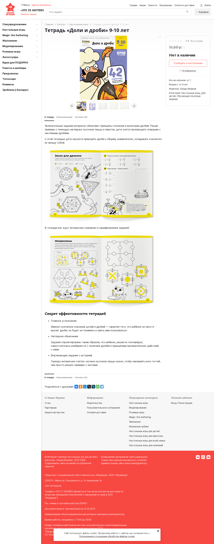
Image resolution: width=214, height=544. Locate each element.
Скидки (133, 5)
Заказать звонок (29, 14)
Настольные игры (190, 93)
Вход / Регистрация (181, 403)
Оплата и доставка (184, 5)
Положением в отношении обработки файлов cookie (107, 536)
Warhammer (135, 421)
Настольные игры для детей (144, 431)
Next (134, 106)
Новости (152, 5)
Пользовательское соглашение (103, 407)
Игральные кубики (139, 426)
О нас (48, 403)
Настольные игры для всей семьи (147, 440)
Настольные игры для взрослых (146, 436)
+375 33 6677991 (32, 10)
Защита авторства (54, 412)
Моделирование (138, 407)
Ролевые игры (136, 412)
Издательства (94, 403)
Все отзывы (197, 41)
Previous (72, 106)
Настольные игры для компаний (146, 445)
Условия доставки (96, 412)
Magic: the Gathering (140, 417)
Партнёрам (51, 407)
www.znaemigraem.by (136, 463)
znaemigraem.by (116, 514)
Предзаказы (165, 5)
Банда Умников (188, 88)
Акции (143, 5)
